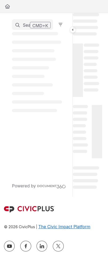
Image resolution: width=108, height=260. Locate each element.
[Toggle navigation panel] (73, 29)
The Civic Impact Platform (64, 226)
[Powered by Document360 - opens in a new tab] (39, 186)
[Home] (7, 6)
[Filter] (60, 24)
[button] (32, 24)
